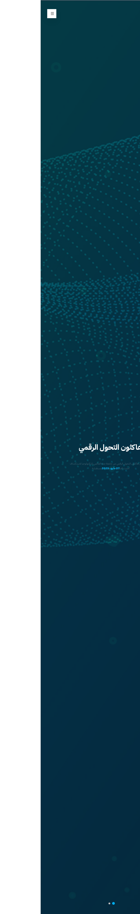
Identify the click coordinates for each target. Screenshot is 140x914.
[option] (70, 457)
